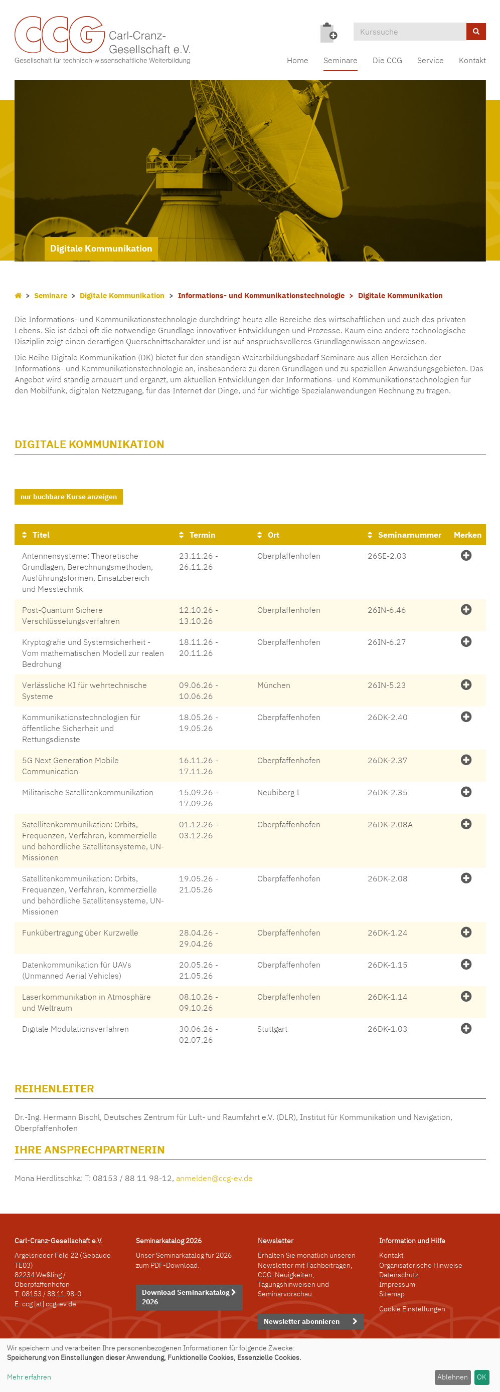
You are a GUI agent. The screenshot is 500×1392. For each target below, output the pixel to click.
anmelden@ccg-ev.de (214, 1177)
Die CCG (387, 60)
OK (481, 1376)
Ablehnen (452, 1376)
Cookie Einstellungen (412, 1307)
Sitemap (392, 1293)
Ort (268, 534)
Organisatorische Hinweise (420, 1264)
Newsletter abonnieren (302, 1320)
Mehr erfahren (29, 1376)
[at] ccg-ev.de (54, 1302)
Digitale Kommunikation (122, 295)
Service (430, 60)
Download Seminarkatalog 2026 (186, 1296)
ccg (27, 1302)
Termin (197, 534)
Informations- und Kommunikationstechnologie (261, 295)
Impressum (397, 1283)
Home (297, 60)
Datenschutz (398, 1273)
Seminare (340, 60)
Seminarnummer (404, 534)
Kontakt (472, 60)
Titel (36, 534)
